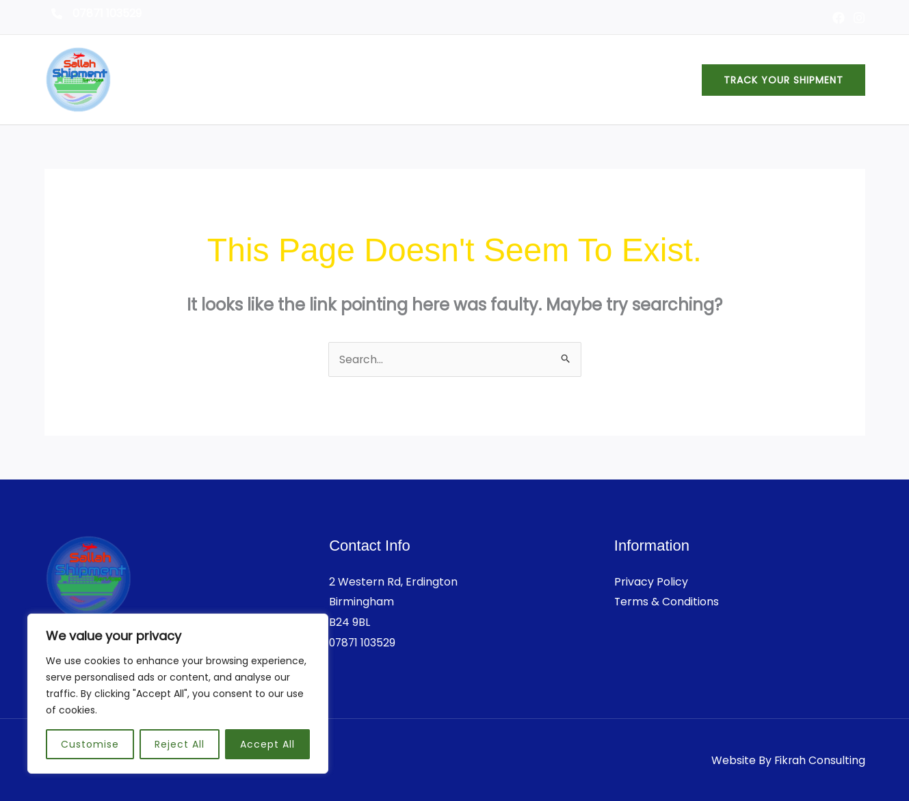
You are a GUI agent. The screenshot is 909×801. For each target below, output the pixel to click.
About (526, 80)
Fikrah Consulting (819, 760)
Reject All (180, 744)
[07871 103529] (96, 13)
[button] (783, 80)
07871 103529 (363, 643)
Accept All (267, 744)
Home (472, 80)
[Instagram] (859, 18)
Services (587, 80)
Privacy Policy (651, 582)
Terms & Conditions (667, 601)
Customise (90, 744)
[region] (177, 694)
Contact (654, 80)
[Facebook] (838, 18)
